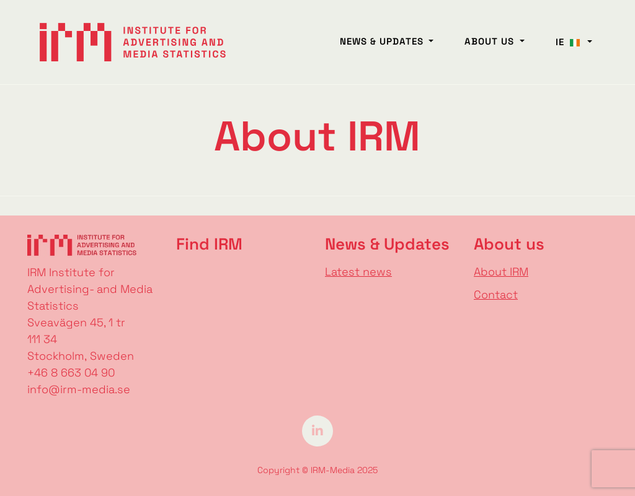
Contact (496, 294)
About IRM (501, 271)
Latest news (358, 271)
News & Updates (383, 41)
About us (490, 41)
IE (570, 42)
